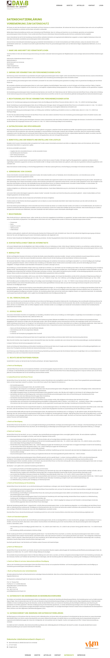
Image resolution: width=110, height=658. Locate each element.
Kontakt (92, 5)
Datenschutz (69, 655)
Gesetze (69, 5)
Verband (59, 5)
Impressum (81, 655)
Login (101, 5)
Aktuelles (80, 5)
